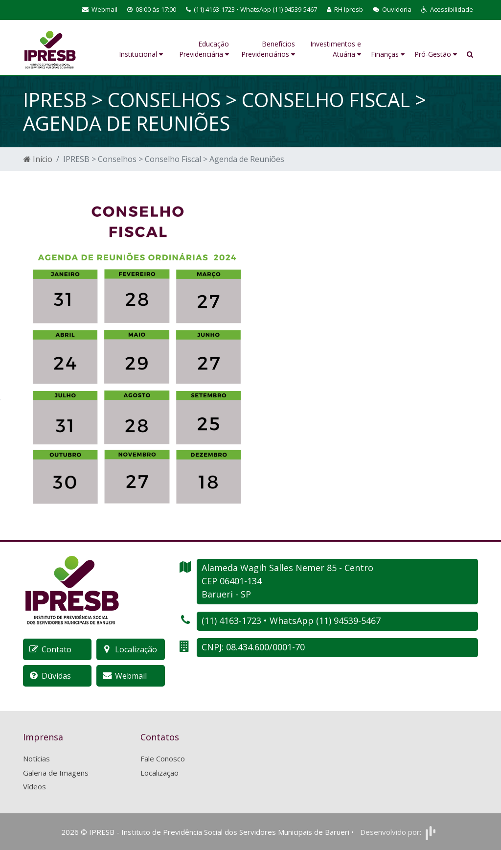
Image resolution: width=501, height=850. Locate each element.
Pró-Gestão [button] (435, 54)
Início (37, 159)
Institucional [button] (141, 54)
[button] (447, 10)
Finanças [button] (388, 54)
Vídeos (34, 786)
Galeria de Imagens (56, 773)
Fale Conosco (162, 758)
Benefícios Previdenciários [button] (268, 49)
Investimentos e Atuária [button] (335, 49)
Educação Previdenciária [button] (204, 49)
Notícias (36, 758)
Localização (159, 773)
